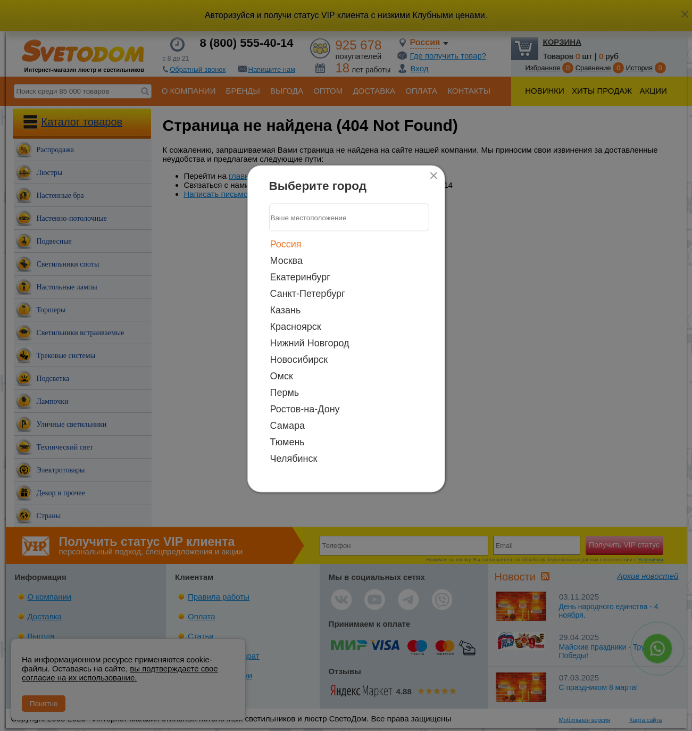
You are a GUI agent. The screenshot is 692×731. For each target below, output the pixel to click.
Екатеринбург (300, 277)
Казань (285, 310)
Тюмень (287, 442)
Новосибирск (299, 359)
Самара (287, 425)
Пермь (284, 392)
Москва (286, 260)
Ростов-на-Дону (305, 409)
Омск (281, 376)
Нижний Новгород (309, 343)
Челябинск (294, 458)
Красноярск (295, 326)
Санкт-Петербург (307, 293)
